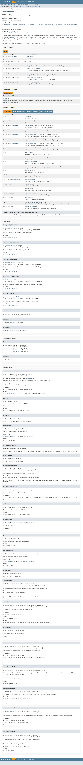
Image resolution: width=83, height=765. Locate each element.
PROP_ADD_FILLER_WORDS (34, 64)
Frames (20, 4)
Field (12, 6)
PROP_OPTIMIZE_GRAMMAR (34, 77)
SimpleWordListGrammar (70, 24)
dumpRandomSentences (31, 161)
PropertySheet (38, 202)
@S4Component (7, 297)
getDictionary (29, 175)
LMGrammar (59, 24)
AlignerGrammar (6, 24)
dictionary (30, 56)
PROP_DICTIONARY (32, 73)
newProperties (29, 202)
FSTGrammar (31, 24)
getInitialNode (29, 184)
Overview (3, 1)
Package (9, 1)
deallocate (28, 152)
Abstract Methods (32, 111)
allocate (27, 116)
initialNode (31, 59)
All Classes (34, 4)
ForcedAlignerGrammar (19, 24)
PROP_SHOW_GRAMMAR (33, 82)
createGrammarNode (30, 130)
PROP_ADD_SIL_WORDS (33, 68)
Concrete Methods (46, 111)
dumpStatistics (29, 170)
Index (29, 1)
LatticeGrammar (49, 24)
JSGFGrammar (39, 24)
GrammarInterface (7, 20)
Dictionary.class (20, 297)
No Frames (25, 4)
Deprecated (24, 1)
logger (29, 61)
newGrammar (28, 197)
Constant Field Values (10, 237)
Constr (16, 6)
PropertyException (27, 375)
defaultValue (15, 228)
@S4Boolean (6, 228)
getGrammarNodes (30, 179)
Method (21, 6)
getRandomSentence (30, 193)
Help (33, 1)
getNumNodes (28, 188)
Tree (18, 1)
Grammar (5, 98)
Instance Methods (19, 111)
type (13, 297)
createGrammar (29, 121)
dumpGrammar (28, 157)
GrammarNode (14, 59)
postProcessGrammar (31, 206)
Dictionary (13, 56)
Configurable (18, 20)
